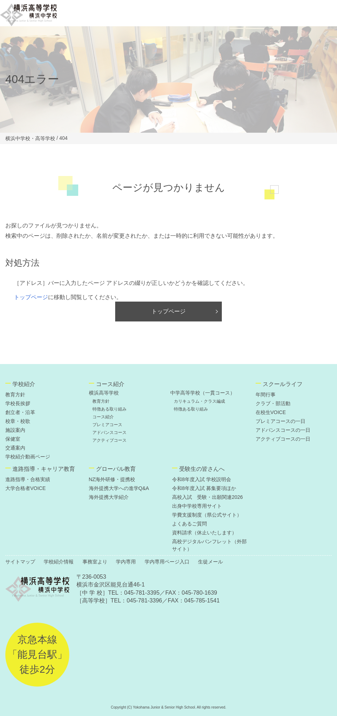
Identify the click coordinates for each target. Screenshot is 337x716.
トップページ (31, 297)
